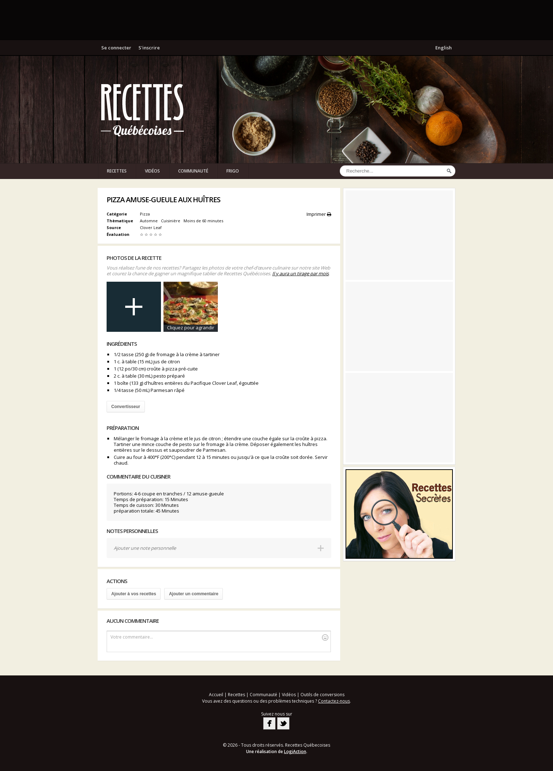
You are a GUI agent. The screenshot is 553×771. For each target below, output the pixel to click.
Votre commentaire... (219, 637)
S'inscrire (149, 47)
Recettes (117, 171)
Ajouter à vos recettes (133, 593)
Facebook (269, 723)
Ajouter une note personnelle (145, 548)
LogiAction (295, 751)
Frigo (232, 171)
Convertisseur (125, 406)
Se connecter (116, 47)
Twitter (283, 723)
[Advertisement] (276, 20)
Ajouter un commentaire (193, 593)
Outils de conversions (322, 695)
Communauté (193, 171)
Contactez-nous (334, 701)
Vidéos (152, 171)
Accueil (216, 695)
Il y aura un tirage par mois (300, 273)
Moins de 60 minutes (203, 220)
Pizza (145, 214)
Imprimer (319, 214)
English (443, 47)
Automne (149, 220)
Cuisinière (171, 220)
